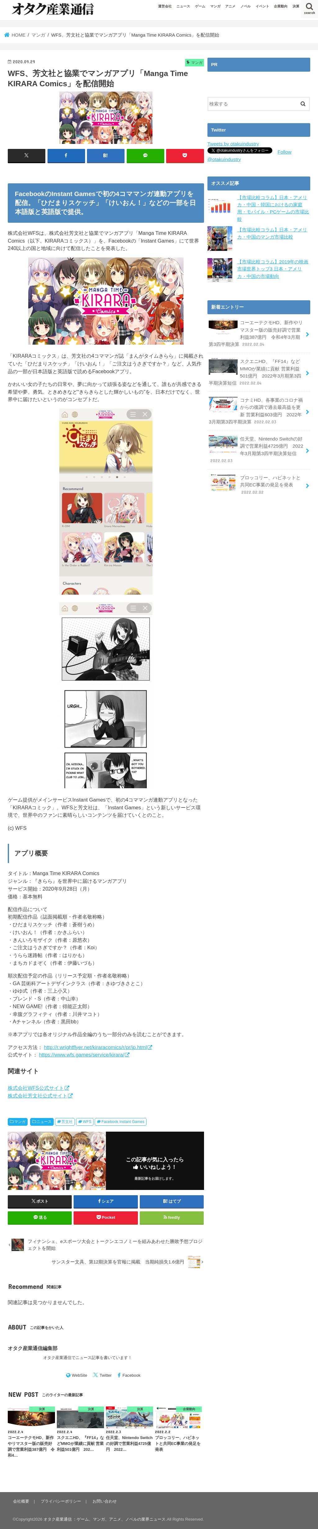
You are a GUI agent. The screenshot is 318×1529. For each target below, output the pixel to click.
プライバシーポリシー (59, 1501)
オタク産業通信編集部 (32, 1348)
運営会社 (165, 6)
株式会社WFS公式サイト (36, 1088)
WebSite (79, 1375)
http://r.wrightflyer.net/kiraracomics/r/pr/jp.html (95, 1047)
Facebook (131, 1375)
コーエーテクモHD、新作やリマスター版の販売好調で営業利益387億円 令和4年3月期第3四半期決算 (256, 331)
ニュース (183, 6)
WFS (87, 1122)
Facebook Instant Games (123, 1122)
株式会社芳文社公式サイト (37, 1095)
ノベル (245, 6)
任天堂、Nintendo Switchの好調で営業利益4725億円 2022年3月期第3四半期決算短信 (255, 442)
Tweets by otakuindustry (232, 143)
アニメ (230, 6)
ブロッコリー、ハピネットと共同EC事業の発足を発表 (254, 476)
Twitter (106, 1375)
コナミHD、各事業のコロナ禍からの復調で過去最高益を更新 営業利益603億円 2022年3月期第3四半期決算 (256, 405)
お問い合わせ (102, 1501)
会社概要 (21, 1501)
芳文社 (67, 1122)
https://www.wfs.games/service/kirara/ (82, 1054)
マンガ (215, 6)
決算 (296, 6)
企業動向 (281, 6)
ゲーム (200, 6)
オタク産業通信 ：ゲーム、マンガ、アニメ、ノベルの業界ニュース (104, 1519)
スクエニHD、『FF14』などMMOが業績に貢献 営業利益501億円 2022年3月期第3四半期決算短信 (254, 368)
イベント (262, 6)
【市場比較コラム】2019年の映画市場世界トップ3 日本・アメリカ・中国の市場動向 (272, 267)
